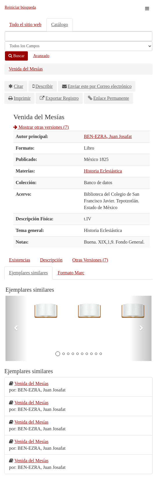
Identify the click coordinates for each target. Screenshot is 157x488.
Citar (18, 86)
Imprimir (22, 98)
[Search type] (78, 46)
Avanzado (41, 56)
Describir (44, 86)
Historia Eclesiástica (103, 170)
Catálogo (59, 24)
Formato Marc (71, 272)
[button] (16, 328)
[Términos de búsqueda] (78, 36)
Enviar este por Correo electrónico (99, 86)
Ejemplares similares (28, 272)
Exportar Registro (62, 98)
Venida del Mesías (26, 68)
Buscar (16, 56)
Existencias (19, 259)
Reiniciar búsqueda (20, 7)
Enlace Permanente (111, 98)
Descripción (51, 259)
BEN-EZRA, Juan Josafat (108, 136)
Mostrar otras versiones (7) (41, 127)
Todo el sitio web (25, 24)
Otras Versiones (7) (90, 259)
